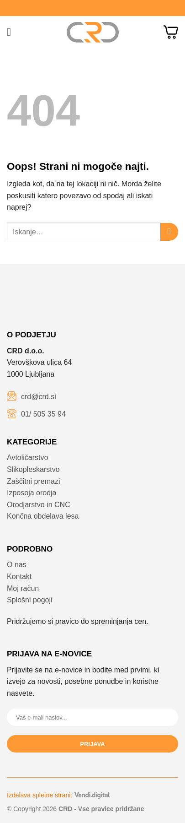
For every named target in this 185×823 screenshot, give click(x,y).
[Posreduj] (169, 232)
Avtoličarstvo (27, 457)
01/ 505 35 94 (43, 414)
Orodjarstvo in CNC (38, 505)
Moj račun (23, 588)
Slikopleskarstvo (33, 469)
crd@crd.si (38, 397)
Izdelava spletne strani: (58, 795)
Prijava (92, 744)
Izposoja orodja (32, 493)
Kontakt (19, 576)
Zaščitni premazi (33, 481)
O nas (16, 565)
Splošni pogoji (30, 600)
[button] (12, 32)
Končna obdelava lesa (43, 516)
